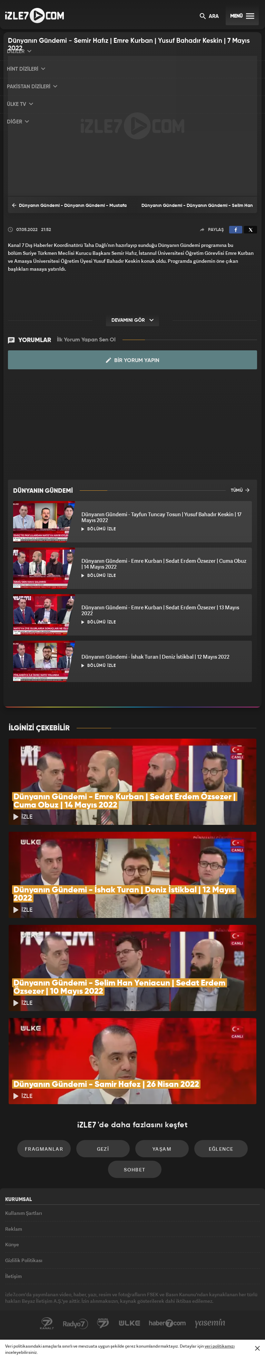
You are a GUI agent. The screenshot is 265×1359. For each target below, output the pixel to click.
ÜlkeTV (129, 1323)
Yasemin (210, 1323)
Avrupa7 (103, 1323)
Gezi (103, 1149)
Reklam (13, 1229)
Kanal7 (47, 1323)
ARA (209, 16)
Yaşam (162, 1149)
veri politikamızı (220, 1346)
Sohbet (134, 1169)
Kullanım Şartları (23, 1213)
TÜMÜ (240, 490)
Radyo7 (75, 1323)
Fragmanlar (44, 1149)
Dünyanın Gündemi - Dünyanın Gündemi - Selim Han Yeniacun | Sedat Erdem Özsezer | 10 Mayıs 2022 (197, 208)
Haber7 (167, 1323)
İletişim (13, 1276)
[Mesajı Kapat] (257, 1348)
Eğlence (221, 1149)
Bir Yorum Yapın (132, 360)
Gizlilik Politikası (23, 1260)
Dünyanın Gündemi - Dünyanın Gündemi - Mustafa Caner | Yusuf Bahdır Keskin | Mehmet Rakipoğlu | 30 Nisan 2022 (69, 207)
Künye (12, 1244)
